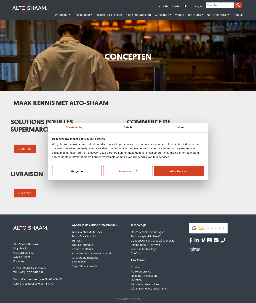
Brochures (194, 14)
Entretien (176, 6)
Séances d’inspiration (109, 14)
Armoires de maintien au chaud (91, 253)
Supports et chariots (84, 266)
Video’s (179, 14)
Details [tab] (128, 127)
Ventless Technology (144, 249)
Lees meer (25, 148)
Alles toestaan (179, 171)
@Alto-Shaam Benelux (132, 299)
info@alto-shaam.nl (34, 268)
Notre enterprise (141, 271)
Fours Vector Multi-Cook (87, 232)
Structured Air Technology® (147, 232)
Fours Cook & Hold (84, 236)
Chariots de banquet (85, 257)
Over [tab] (181, 127)
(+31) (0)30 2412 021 (31, 272)
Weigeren (77, 171)
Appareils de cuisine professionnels (95, 225)
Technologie (82, 14)
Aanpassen (128, 171)
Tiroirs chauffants (82, 249)
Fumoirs (77, 240)
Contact (238, 14)
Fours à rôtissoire (82, 245)
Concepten (162, 14)
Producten (61, 14)
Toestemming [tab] (74, 127)
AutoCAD (163, 6)
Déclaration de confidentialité (149, 288)
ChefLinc (136, 253)
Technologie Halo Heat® (146, 236)
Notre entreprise (217, 14)
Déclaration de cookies (145, 284)
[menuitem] (193, 6)
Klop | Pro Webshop (138, 14)
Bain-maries (79, 262)
